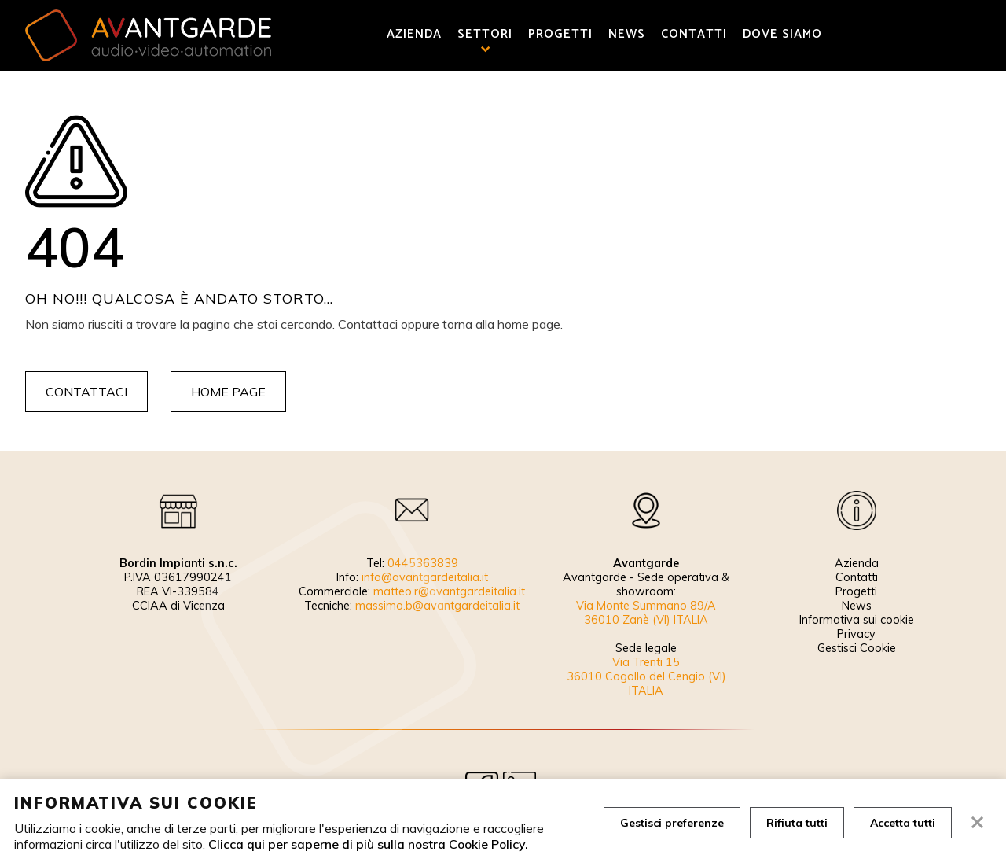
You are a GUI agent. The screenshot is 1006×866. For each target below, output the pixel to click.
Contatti (694, 34)
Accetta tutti (902, 823)
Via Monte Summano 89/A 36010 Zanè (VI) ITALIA (646, 613)
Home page (228, 392)
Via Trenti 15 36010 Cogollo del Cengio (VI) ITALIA (646, 676)
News (626, 34)
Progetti (560, 34)
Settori (484, 34)
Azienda (414, 34)
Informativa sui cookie (856, 620)
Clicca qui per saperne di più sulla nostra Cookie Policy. (368, 844)
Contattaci (86, 392)
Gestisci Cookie (856, 648)
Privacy (856, 634)
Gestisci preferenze (672, 823)
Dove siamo (782, 34)
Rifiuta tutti (797, 823)
